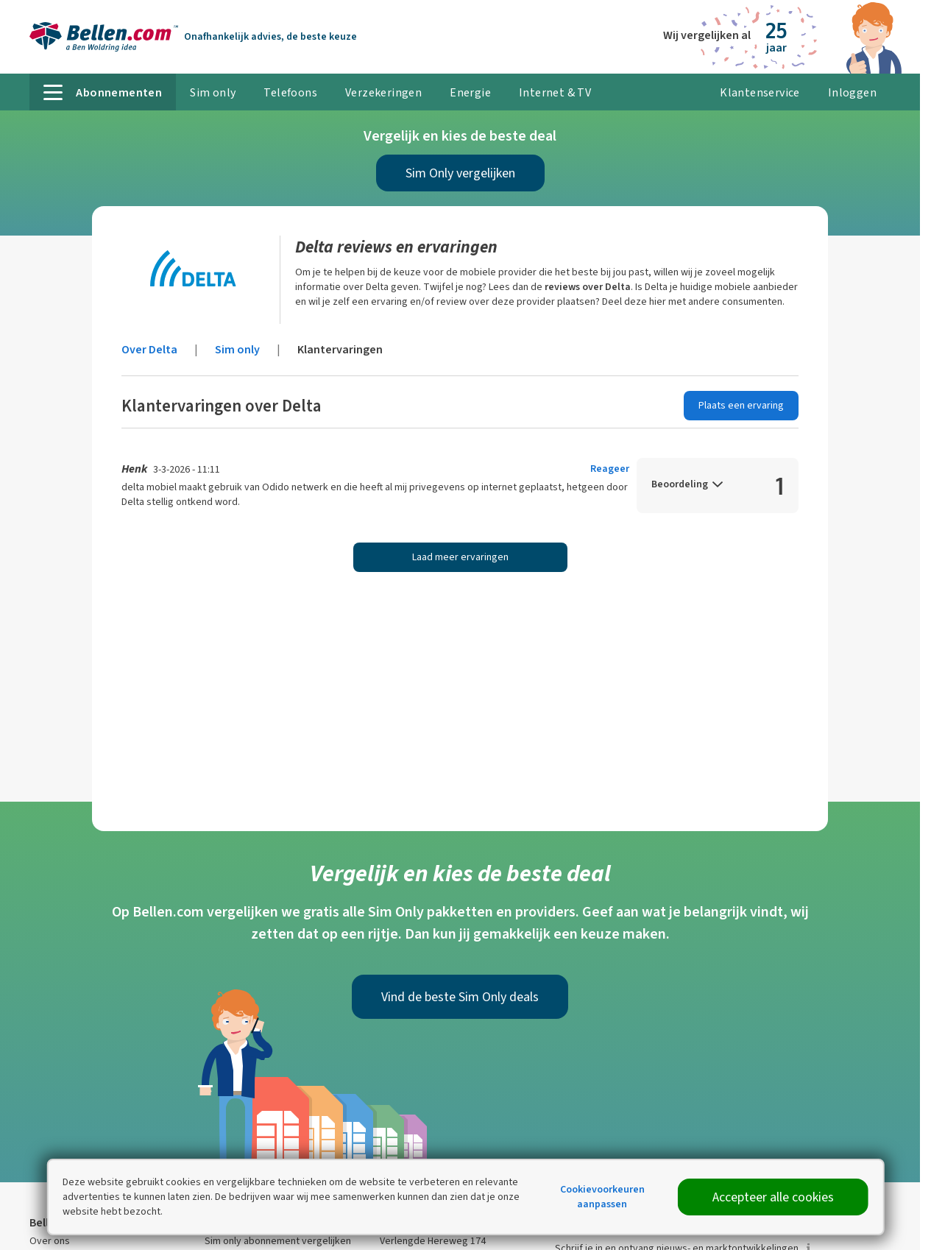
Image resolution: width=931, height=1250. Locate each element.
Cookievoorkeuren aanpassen (602, 1196)
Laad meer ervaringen (460, 557)
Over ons (49, 1241)
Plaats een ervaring (741, 405)
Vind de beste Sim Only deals (460, 997)
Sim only (237, 349)
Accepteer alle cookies (773, 1197)
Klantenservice (760, 92)
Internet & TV (555, 92)
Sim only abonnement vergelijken (278, 1241)
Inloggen (852, 92)
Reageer (609, 469)
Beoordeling (679, 484)
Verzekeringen (383, 92)
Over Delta (149, 349)
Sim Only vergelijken (460, 173)
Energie (470, 92)
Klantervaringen (340, 349)
